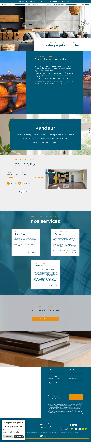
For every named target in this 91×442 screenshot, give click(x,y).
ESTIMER (49, 4)
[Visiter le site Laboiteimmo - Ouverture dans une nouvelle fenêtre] (45, 437)
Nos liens (65, 432)
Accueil (28, 4)
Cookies (76, 432)
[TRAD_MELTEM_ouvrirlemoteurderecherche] (9, 4)
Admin (61, 432)
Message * (52, 383)
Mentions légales (55, 432)
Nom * (51, 369)
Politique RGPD (71, 432)
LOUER (42, 4)
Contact (89, 129)
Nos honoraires (42, 432)
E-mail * (71, 376)
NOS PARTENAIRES (59, 4)
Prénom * (72, 369)
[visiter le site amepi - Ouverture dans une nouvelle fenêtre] (64, 428)
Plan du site (48, 432)
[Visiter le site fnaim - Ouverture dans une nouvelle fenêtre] (72, 429)
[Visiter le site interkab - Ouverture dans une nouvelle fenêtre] (81, 429)
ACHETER (35, 4)
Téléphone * (53, 376)
